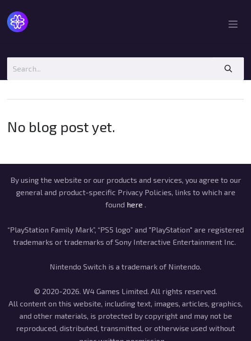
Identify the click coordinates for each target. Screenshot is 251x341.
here (135, 204)
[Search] (228, 68)
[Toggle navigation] (233, 25)
